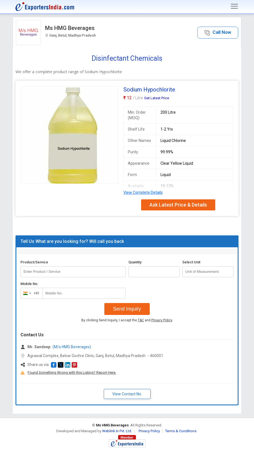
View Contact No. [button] (127, 394)
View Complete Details (143, 192)
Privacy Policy (161, 320)
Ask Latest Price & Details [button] (178, 205)
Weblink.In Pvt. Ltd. (117, 431)
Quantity (134, 262)
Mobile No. (29, 284)
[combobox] (30, 293)
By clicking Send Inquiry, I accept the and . (127, 320)
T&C (141, 320)
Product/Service (34, 262)
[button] (218, 32)
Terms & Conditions (180, 431)
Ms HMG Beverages (70, 28)
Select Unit (191, 262)
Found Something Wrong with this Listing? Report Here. (72, 372)
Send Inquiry (127, 309)
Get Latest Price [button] (156, 98)
